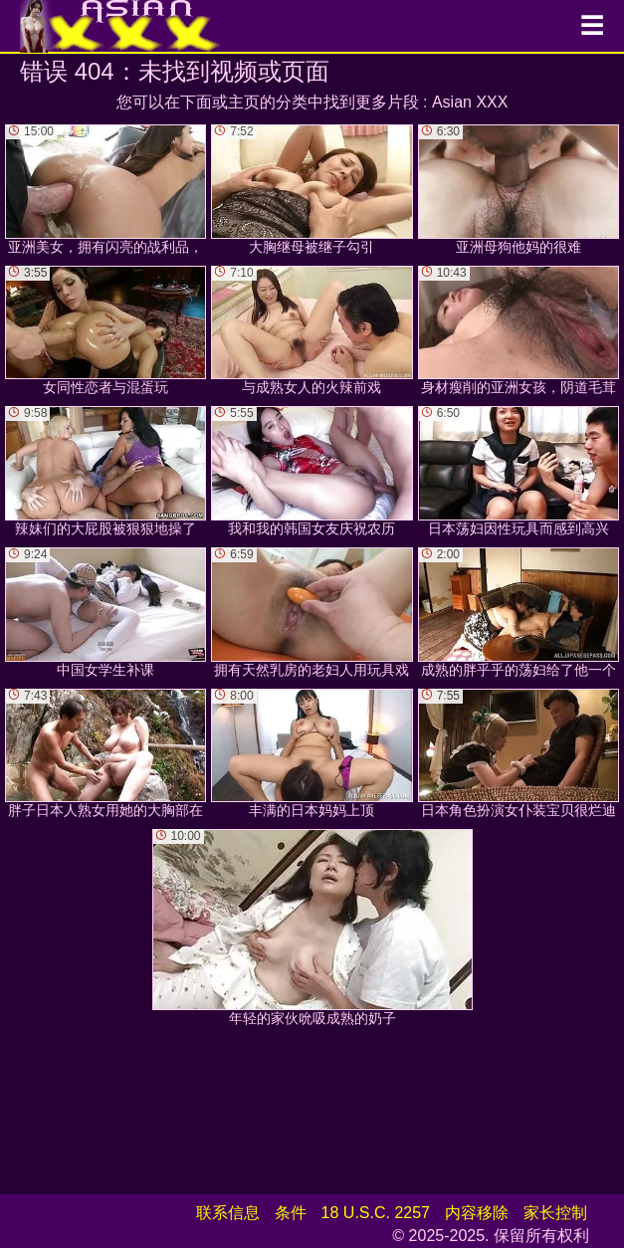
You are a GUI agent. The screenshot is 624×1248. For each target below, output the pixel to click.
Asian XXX (470, 102)
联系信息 (228, 1212)
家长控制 (555, 1212)
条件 (291, 1212)
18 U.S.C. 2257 (375, 1212)
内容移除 (477, 1212)
